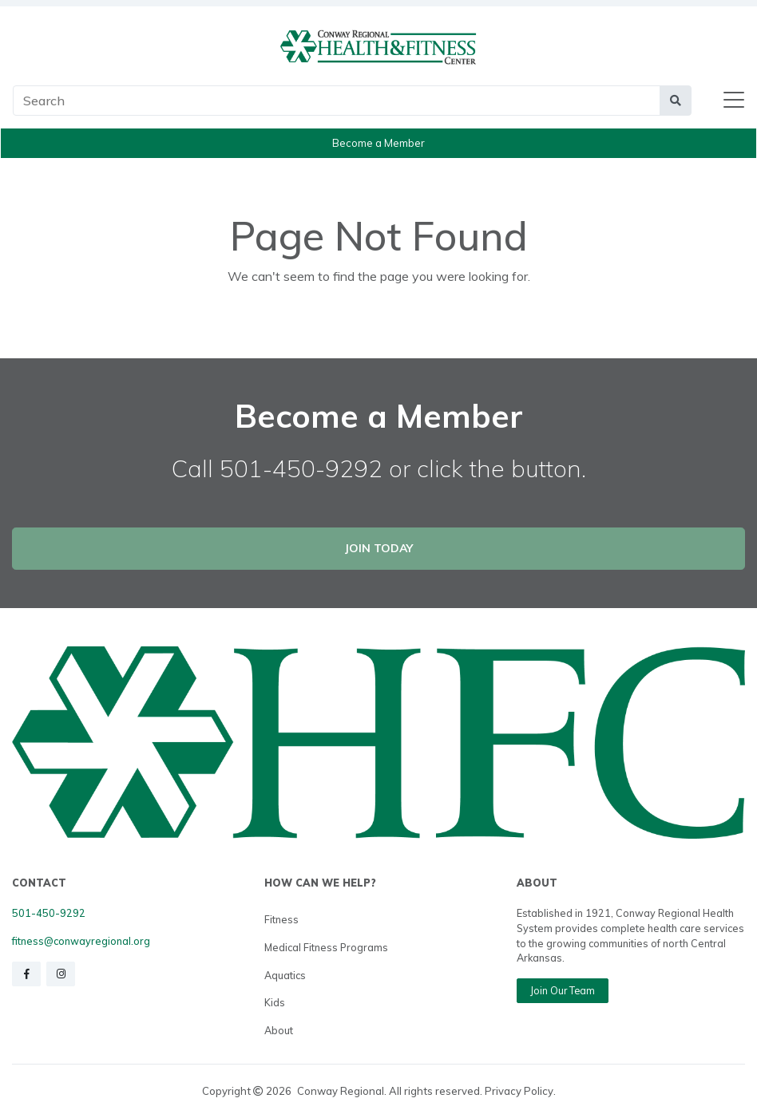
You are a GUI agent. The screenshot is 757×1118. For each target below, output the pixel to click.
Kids (274, 1002)
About (278, 1030)
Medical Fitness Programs (326, 947)
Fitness (281, 919)
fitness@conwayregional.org (81, 940)
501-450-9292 (48, 913)
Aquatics (285, 975)
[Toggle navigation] (733, 100)
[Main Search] (336, 100)
